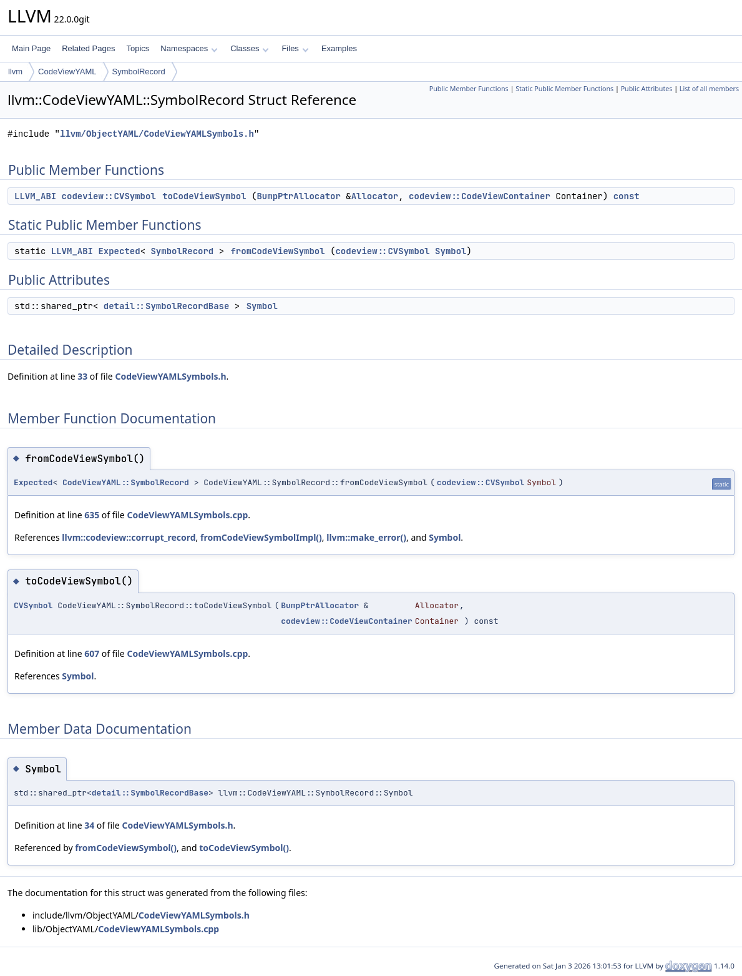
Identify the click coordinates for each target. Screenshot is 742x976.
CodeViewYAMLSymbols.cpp (187, 515)
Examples (339, 48)
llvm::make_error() (366, 537)
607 (91, 653)
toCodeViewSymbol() (244, 848)
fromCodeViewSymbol (277, 251)
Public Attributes (647, 88)
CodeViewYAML (67, 71)
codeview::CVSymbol (109, 196)
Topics (137, 48)
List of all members (709, 88)
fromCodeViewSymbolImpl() (261, 537)
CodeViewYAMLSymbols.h (170, 376)
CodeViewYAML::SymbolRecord (125, 482)
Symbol (450, 251)
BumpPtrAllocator (298, 196)
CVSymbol (33, 605)
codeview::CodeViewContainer (479, 196)
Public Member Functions (469, 88)
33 (82, 376)
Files (294, 48)
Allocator (375, 196)
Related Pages (88, 48)
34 (89, 825)
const (626, 196)
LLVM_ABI (35, 196)
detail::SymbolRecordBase (167, 306)
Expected (119, 251)
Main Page (31, 48)
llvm (15, 71)
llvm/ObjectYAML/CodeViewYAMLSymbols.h (157, 134)
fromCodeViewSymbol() (126, 848)
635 (91, 515)
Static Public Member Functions (564, 88)
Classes (249, 48)
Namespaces (188, 48)
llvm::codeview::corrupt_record (128, 537)
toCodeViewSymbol (204, 196)
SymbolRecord (138, 71)
